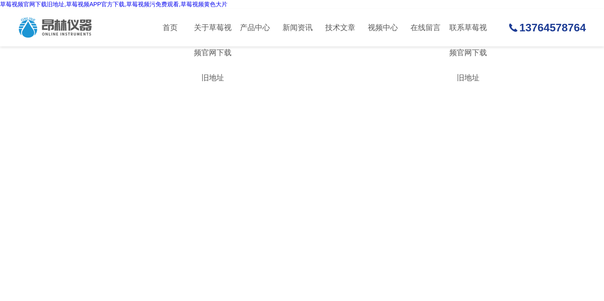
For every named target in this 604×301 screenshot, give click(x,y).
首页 (170, 27)
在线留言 (425, 27)
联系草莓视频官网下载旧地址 (468, 34)
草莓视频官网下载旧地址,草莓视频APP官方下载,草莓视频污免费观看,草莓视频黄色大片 (113, 4)
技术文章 (340, 27)
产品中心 (255, 27)
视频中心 (383, 27)
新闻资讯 (298, 27)
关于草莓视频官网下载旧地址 (213, 34)
